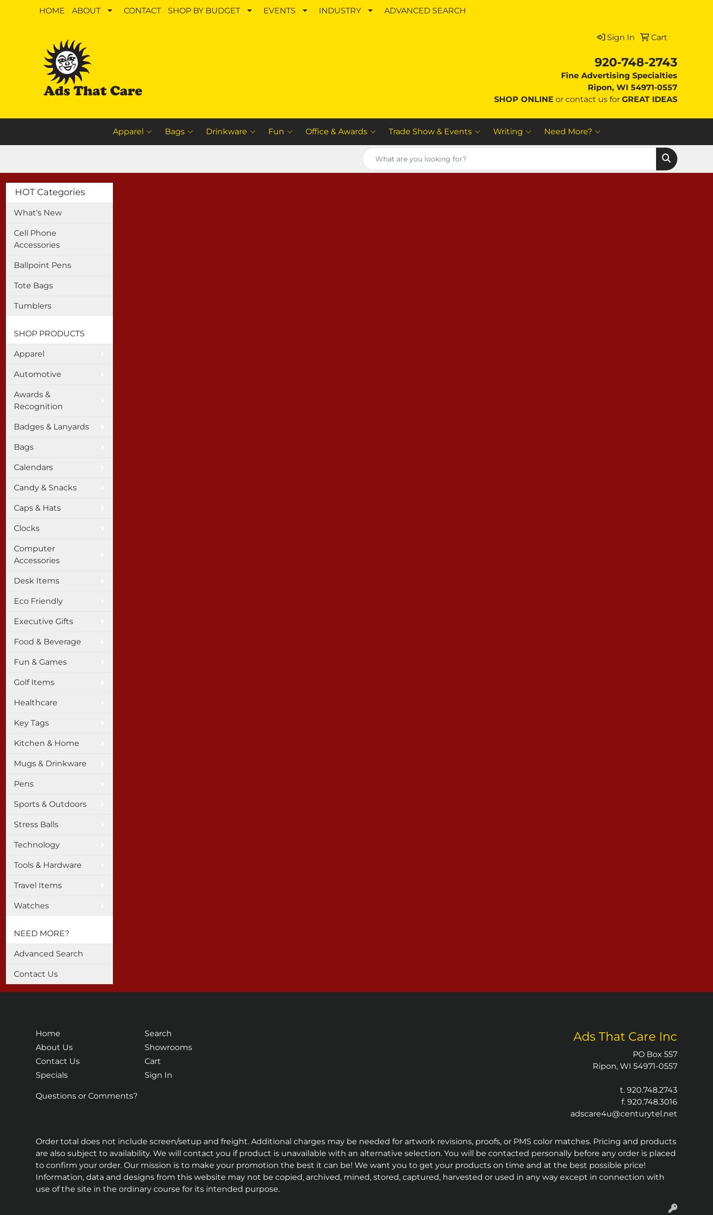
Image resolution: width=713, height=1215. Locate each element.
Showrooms (168, 1047)
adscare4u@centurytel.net (623, 1113)
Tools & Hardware (48, 865)
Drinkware (230, 132)
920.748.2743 (652, 1090)
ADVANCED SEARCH (425, 10)
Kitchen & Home (46, 743)
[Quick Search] (509, 159)
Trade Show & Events (434, 132)
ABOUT (86, 10)
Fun (280, 132)
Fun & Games (40, 662)
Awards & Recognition (38, 400)
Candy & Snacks (45, 487)
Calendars (33, 467)
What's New (38, 212)
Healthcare (35, 702)
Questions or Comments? (87, 1096)
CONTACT (142, 10)
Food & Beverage (47, 641)
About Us (54, 1047)
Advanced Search (48, 953)
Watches (31, 905)
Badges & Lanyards (51, 426)
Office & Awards (341, 132)
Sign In (158, 1075)
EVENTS (279, 10)
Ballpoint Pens (42, 265)
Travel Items (38, 885)
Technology (37, 844)
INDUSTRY (340, 10)
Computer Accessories (37, 554)
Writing (512, 132)
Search (158, 1033)
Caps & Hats (37, 508)
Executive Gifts (43, 621)
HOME (52, 10)
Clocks (27, 528)
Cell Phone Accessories (37, 239)
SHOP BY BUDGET (204, 10)
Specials (52, 1075)
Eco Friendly (38, 601)
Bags (179, 132)
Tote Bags (33, 285)
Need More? (572, 132)
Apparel (132, 132)
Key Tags (31, 723)
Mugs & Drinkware (50, 763)
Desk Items (36, 580)
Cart (153, 1061)
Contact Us (36, 974)
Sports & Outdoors (50, 804)
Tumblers (32, 306)
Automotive (37, 374)
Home (48, 1033)
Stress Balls (36, 824)
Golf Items (34, 682)
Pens (24, 784)
